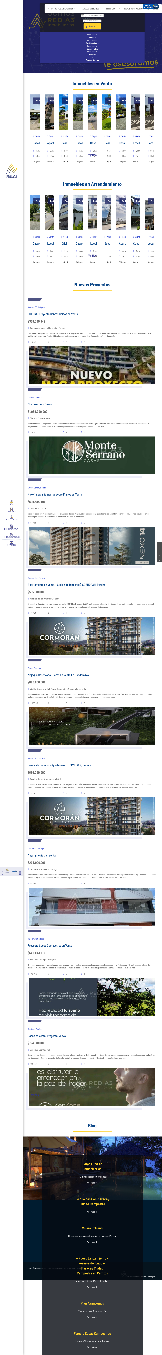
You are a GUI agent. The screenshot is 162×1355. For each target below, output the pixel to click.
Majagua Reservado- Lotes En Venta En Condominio (58, 675)
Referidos (110, 8)
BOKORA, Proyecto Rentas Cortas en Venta (53, 314)
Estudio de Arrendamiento (63, 8)
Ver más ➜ (92, 1182)
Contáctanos (11, 545)
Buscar (92, 26)
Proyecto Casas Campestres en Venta (50, 945)
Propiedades (92, 36)
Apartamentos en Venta (42, 855)
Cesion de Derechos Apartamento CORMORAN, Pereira (59, 765)
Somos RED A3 (11, 512)
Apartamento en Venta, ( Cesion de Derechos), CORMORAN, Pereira (67, 584)
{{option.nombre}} (96, 18)
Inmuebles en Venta (11, 529)
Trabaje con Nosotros (133, 8)
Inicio (11, 504)
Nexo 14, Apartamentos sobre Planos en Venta (55, 494)
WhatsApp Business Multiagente (144, 1276)
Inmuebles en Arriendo (11, 537)
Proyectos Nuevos (11, 519)
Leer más (111, 336)
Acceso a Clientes (91, 8)
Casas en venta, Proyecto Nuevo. (47, 1036)
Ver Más (92, 154)
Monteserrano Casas (40, 404)
